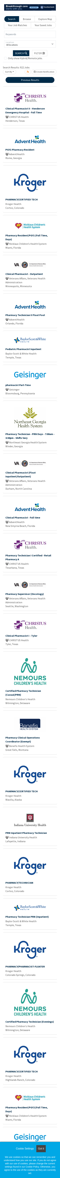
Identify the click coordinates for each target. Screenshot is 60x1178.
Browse (27, 19)
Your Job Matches (17, 25)
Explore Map (45, 19)
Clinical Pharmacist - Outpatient (24, 274)
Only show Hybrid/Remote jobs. (25, 58)
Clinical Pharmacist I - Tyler (21, 635)
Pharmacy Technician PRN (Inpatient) (27, 916)
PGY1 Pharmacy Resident (19, 149)
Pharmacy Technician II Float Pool (25, 315)
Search (11, 19)
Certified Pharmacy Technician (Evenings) (29, 1021)
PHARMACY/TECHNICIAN (19, 882)
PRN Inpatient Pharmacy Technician (26, 832)
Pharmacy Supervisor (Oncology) (24, 594)
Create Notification (44, 71)
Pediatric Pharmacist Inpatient (23, 349)
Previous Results (30, 80)
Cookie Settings (25, 1148)
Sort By (8, 71)
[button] (39, 53)
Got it (41, 1148)
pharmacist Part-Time (18, 385)
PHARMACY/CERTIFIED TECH (21, 199)
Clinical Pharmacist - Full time (22, 517)
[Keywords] (30, 34)
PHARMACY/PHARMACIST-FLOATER (25, 966)
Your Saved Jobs (43, 25)
